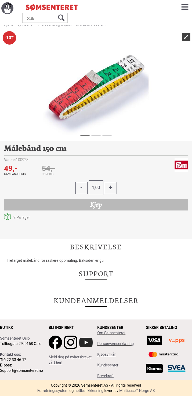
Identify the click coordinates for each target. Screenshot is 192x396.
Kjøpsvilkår (106, 354)
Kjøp (96, 205)
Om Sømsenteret (111, 333)
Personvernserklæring (115, 343)
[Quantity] (96, 187)
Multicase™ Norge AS (137, 390)
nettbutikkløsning (89, 390)
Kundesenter (107, 365)
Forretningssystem (52, 390)
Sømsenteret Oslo (15, 338)
